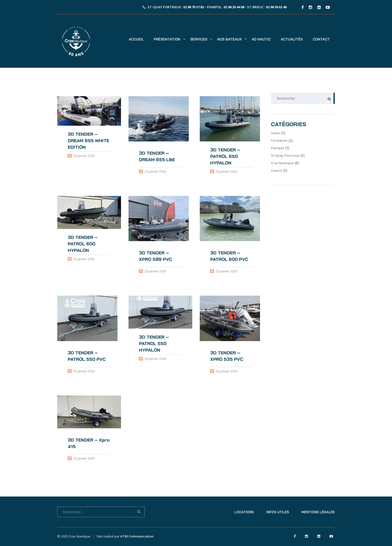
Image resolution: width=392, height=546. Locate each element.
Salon (275, 133)
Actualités (292, 39)
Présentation (167, 39)
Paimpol (277, 148)
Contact (321, 39)
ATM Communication (137, 536)
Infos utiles (277, 512)
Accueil (136, 39)
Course (276, 170)
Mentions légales (318, 512)
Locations (244, 512)
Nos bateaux (229, 39)
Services (198, 39)
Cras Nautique (282, 163)
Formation (279, 140)
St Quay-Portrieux (285, 155)
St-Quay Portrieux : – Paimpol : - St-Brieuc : (217, 7)
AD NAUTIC (261, 39)
